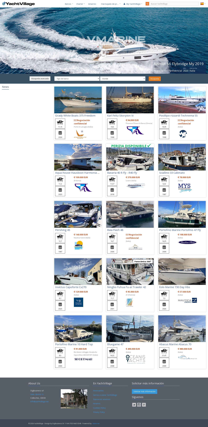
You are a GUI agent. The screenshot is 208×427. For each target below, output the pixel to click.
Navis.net (96, 423)
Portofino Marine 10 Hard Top (74, 344)
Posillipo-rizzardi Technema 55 (178, 115)
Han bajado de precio (111, 4)
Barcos (68, 4)
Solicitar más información (144, 391)
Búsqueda (154, 78)
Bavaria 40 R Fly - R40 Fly (122, 172)
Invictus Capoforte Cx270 (70, 287)
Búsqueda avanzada (40, 78)
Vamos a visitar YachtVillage (105, 395)
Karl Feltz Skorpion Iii (120, 115)
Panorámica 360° (143, 261)
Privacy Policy (99, 412)
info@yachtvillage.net (39, 401)
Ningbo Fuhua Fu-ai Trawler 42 (126, 287)
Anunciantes (98, 390)
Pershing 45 (62, 230)
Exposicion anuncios (101, 399)
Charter (79, 4)
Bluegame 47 (115, 344)
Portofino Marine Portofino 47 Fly (180, 230)
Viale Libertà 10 (37, 394)
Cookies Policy (99, 408)
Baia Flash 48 (115, 230)
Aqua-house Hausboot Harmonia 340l (79, 172)
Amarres (92, 4)
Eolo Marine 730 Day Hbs (174, 287)
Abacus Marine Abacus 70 (175, 344)
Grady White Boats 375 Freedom (75, 115)
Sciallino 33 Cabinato (172, 172)
